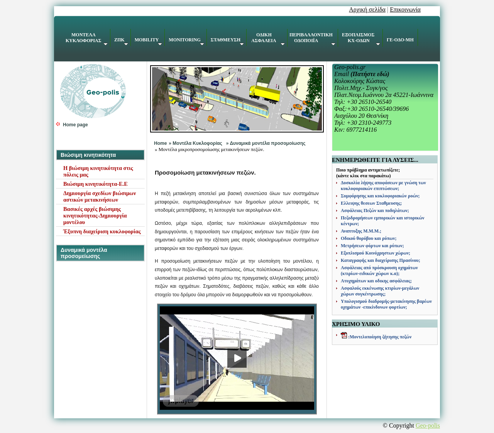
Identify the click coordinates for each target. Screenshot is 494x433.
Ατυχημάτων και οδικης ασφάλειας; (376, 281)
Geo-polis (428, 425)
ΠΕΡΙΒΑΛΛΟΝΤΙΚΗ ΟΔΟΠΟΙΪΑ (312, 39)
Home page (75, 124)
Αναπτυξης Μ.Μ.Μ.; (361, 231)
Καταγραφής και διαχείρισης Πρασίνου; (380, 260)
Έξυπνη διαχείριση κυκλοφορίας (102, 231)
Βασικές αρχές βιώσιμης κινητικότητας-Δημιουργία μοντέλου (95, 215)
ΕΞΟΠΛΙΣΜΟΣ (361, 39)
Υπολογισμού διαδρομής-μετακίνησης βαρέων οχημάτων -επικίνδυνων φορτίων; (386, 304)
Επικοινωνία (405, 9)
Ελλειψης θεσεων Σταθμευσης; (371, 203)
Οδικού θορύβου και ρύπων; (368, 238)
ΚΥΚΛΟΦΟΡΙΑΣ (87, 39)
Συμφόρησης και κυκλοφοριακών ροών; (380, 196)
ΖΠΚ (121, 41)
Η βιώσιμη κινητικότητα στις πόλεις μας (98, 171)
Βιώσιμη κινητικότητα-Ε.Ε (95, 184)
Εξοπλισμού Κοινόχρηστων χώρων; (375, 253)
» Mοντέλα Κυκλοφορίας (195, 143)
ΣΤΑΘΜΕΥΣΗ (227, 41)
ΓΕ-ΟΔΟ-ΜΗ (400, 39)
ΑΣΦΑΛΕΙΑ (267, 39)
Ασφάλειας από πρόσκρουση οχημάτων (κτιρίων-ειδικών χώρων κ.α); (379, 270)
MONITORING (186, 41)
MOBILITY (148, 41)
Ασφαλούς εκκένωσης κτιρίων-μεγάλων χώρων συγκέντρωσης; (380, 291)
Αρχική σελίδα (367, 9)
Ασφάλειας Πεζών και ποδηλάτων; (375, 210)
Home (160, 143)
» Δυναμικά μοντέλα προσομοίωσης (266, 143)
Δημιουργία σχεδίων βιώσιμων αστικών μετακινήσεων (99, 196)
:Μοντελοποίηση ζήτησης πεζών (379, 337)
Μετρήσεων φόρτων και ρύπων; (372, 245)
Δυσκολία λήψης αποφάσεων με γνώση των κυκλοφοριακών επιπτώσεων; (383, 185)
